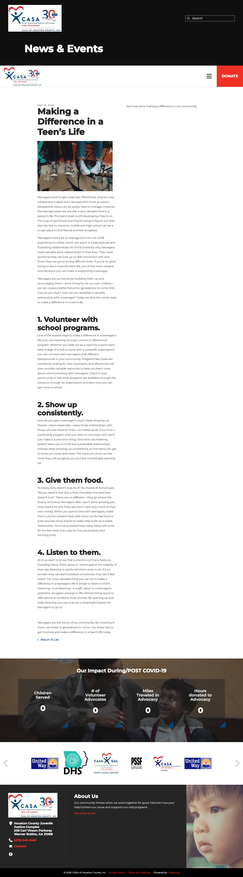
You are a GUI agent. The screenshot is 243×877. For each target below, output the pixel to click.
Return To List (49, 639)
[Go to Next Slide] (237, 763)
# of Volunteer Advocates (95, 695)
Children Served (43, 695)
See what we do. (85, 813)
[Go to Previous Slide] (6, 763)
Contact (20, 846)
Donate (230, 76)
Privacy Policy (117, 872)
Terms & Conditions (139, 872)
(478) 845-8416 (25, 840)
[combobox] (210, 18)
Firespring (174, 872)
